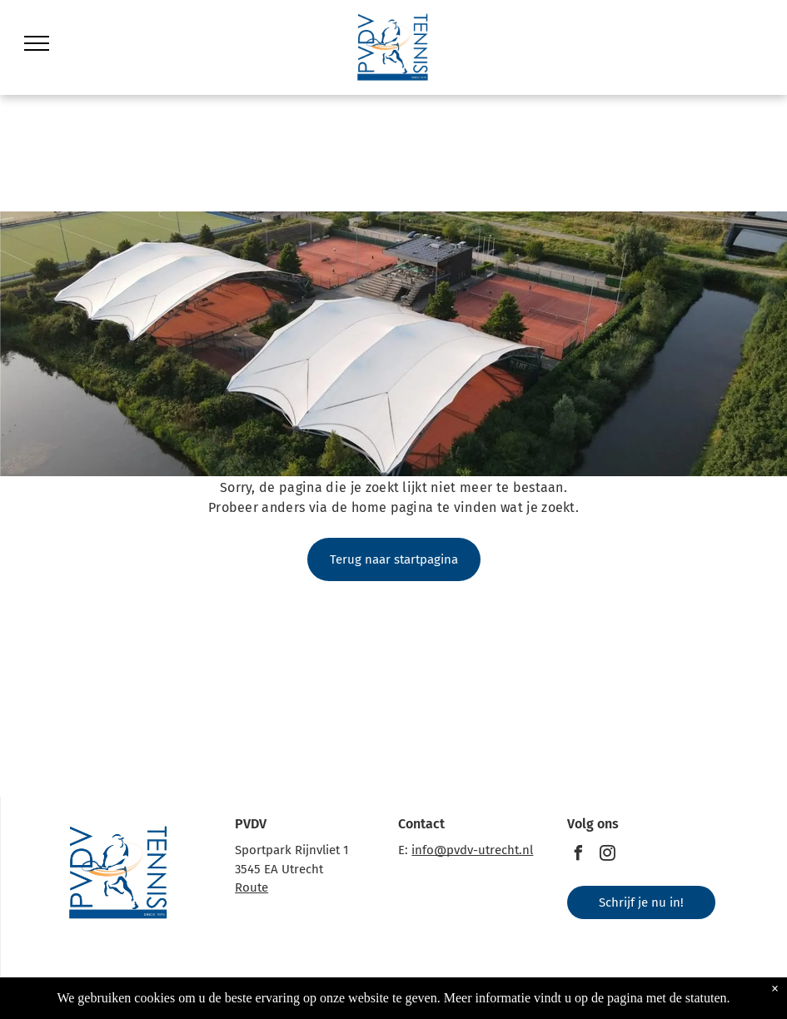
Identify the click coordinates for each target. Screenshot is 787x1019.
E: (403, 850)
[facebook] (578, 855)
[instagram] (608, 855)
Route (251, 887)
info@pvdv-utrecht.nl (472, 850)
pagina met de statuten (667, 998)
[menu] (36, 43)
